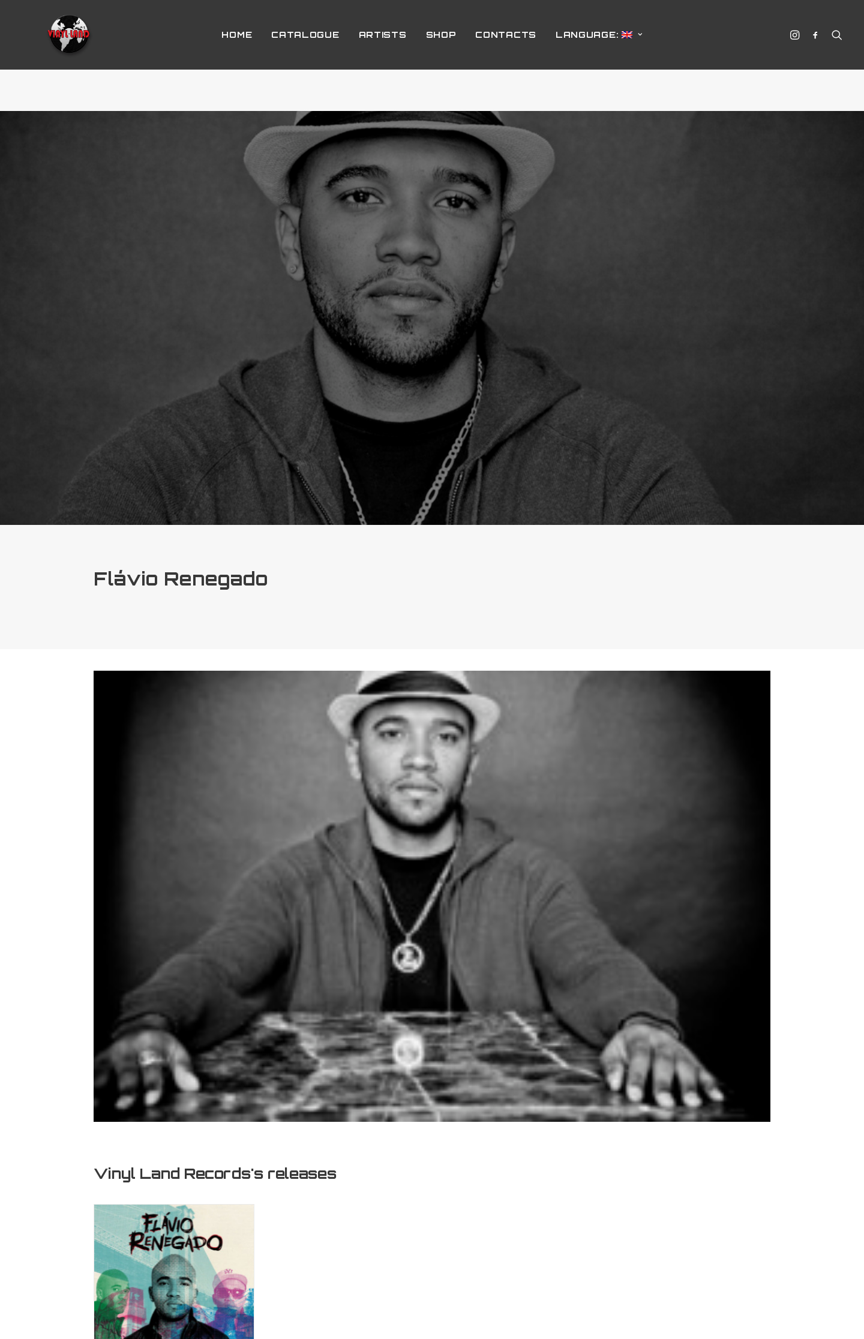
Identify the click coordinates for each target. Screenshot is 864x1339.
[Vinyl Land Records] (69, 56)
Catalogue (305, 55)
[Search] (834, 56)
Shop (441, 55)
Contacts (505, 55)
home (236, 55)
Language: (599, 55)
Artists (383, 55)
